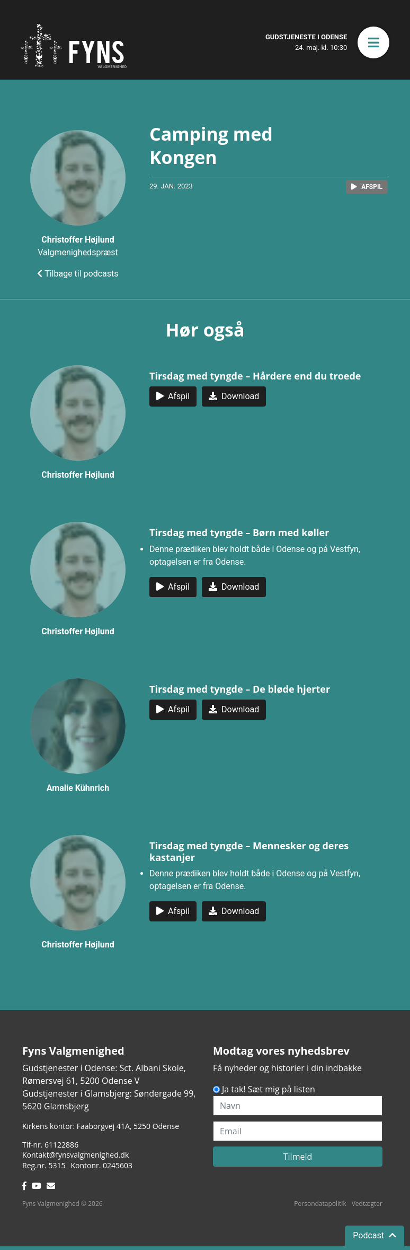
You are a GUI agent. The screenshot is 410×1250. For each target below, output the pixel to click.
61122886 (61, 1145)
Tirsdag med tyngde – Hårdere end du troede (255, 375)
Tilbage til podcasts (77, 274)
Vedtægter (367, 1203)
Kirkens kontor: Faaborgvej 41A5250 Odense (100, 1126)
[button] (373, 42)
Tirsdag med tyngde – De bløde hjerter (239, 689)
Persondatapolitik (320, 1203)
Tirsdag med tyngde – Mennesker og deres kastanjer (249, 851)
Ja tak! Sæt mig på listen (268, 1089)
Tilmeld (298, 1156)
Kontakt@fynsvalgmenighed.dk (75, 1155)
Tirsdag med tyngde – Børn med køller (239, 532)
